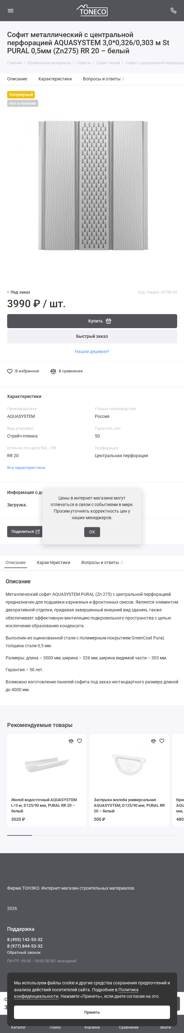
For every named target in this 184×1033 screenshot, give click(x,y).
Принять (92, 1012)
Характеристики (55, 79)
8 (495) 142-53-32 (25, 939)
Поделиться (26, 531)
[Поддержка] (173, 10)
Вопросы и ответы (104, 79)
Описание (17, 79)
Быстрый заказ (92, 336)
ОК (92, 531)
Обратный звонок (24, 952)
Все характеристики (26, 467)
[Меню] (10, 10)
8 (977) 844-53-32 (25, 946)
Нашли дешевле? (92, 351)
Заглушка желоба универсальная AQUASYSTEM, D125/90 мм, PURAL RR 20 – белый (129, 805)
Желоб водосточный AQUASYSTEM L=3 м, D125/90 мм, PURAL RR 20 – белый (44, 805)
